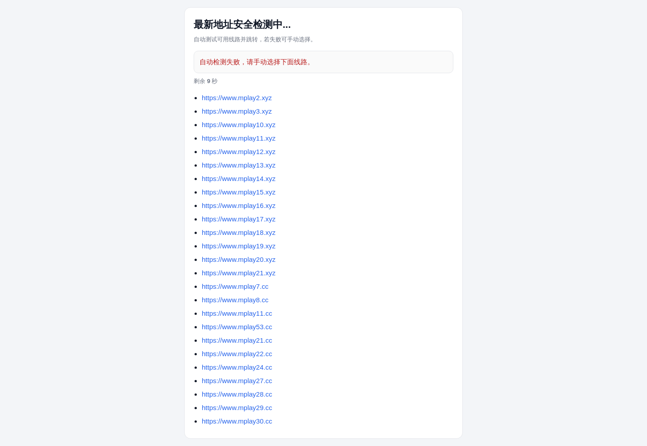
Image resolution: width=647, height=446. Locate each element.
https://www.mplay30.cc (237, 421)
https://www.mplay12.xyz (238, 151)
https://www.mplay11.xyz (238, 138)
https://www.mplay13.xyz (238, 165)
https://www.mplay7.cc (235, 286)
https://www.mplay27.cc (237, 380)
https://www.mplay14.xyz (238, 178)
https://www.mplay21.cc (237, 340)
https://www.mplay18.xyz (238, 232)
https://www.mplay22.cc (237, 354)
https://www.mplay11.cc (237, 313)
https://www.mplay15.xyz (238, 192)
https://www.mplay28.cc (237, 394)
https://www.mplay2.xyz (237, 98)
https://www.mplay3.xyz (237, 111)
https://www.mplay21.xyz (238, 273)
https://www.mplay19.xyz (238, 246)
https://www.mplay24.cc (237, 367)
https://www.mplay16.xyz (238, 205)
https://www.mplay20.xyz (238, 259)
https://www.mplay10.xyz (238, 124)
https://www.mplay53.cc (237, 327)
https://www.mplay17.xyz (238, 219)
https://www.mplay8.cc (235, 300)
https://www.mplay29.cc (237, 407)
